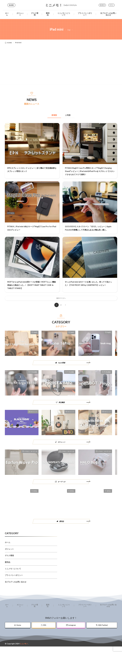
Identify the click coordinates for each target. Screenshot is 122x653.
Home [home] (18, 632)
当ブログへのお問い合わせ (108, 14)
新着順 (51, 115)
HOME (9, 43)
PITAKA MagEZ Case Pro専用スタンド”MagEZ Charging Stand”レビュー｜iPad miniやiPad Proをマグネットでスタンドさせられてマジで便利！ (89, 171)
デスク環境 (34, 14)
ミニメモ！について (63, 14)
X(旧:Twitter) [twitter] (103, 632)
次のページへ (61, 302)
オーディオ (62, 487)
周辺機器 (61, 407)
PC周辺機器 (33, 376)
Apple (35, 336)
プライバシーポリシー (85, 14)
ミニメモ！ (61, 5)
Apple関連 (62, 367)
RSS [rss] (44, 632)
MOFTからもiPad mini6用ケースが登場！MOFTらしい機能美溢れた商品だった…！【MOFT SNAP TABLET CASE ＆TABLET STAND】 (31, 288)
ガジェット (20, 14)
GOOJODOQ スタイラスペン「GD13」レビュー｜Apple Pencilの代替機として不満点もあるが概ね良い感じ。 (89, 229)
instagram (72, 632)
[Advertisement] (61, 64)
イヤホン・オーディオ (30, 456)
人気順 (70, 115)
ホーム (7, 14)
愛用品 (47, 14)
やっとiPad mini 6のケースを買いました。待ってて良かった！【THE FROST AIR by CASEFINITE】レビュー (89, 288)
